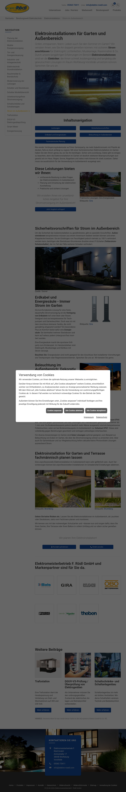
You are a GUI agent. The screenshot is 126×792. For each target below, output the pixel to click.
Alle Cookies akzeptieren (96, 411)
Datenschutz (101, 417)
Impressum (89, 417)
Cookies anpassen (54, 411)
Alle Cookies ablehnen (74, 411)
